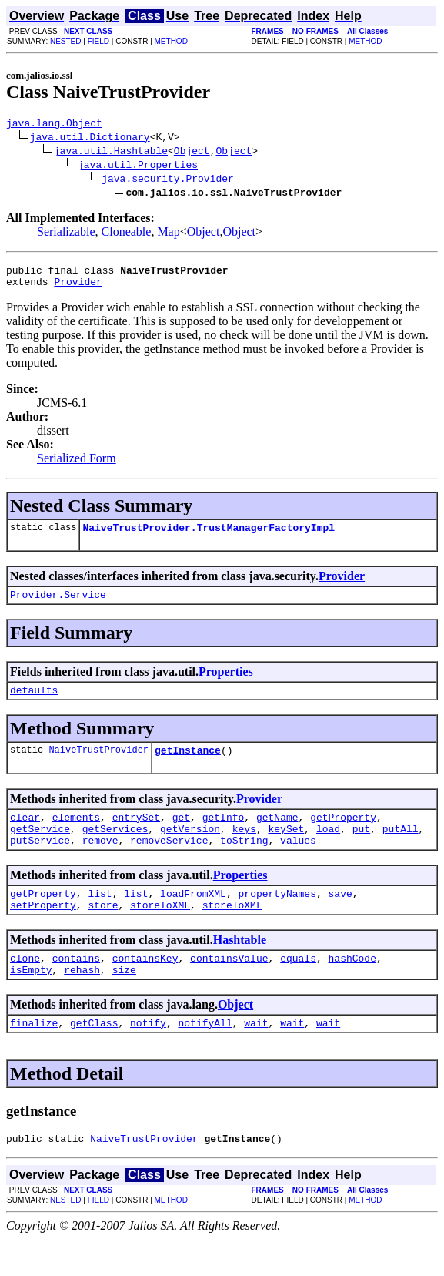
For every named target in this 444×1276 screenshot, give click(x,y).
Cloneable (127, 233)
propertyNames (276, 918)
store (103, 932)
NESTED (66, 41)
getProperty (343, 835)
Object (192, 153)
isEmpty (31, 1002)
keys (244, 849)
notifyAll (205, 1057)
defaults (34, 703)
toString (244, 863)
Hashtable (239, 967)
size (124, 1002)
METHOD (171, 41)
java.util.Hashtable (111, 153)
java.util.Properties (138, 166)
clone (25, 988)
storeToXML (160, 932)
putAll (400, 849)
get (181, 835)
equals (298, 988)
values (298, 863)
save (340, 918)
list (100, 918)
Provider (78, 288)
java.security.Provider (168, 180)
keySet (286, 849)
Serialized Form (76, 465)
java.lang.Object (54, 125)
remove (100, 863)
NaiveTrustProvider (98, 765)
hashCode (352, 988)
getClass (94, 1057)
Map (168, 233)
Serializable (66, 233)
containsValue (229, 988)
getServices (115, 849)
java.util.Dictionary (90, 139)
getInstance (188, 766)
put (361, 849)
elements (76, 835)
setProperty (43, 932)
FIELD (98, 41)
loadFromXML (193, 918)
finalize (34, 1057)
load (328, 849)
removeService (169, 863)
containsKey (145, 988)
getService (40, 849)
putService (40, 863)
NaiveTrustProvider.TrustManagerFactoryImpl (208, 536)
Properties (226, 683)
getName (277, 835)
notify (148, 1057)
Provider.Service (58, 606)
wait (256, 1057)
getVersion (190, 849)
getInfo (223, 835)
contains (76, 988)
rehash (82, 1002)
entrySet (136, 835)
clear (25, 835)
